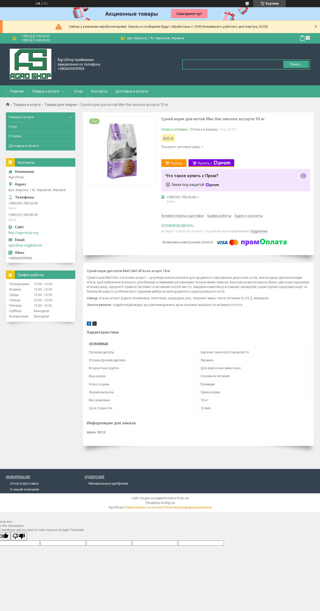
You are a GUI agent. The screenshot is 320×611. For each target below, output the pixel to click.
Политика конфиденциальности (188, 507)
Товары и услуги (45, 91)
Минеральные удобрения (108, 483)
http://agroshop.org (23, 233)
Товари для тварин (60, 105)
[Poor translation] (19, 536)
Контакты (99, 91)
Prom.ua (183, 498)
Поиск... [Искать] (296, 64)
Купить (177, 163)
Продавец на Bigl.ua (160, 503)
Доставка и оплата (132, 91)
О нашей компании (24, 489)
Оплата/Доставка (24, 483)
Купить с (214, 163)
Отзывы (15, 136)
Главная (17, 91)
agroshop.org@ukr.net (25, 245)
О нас (78, 91)
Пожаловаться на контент (144, 507)
